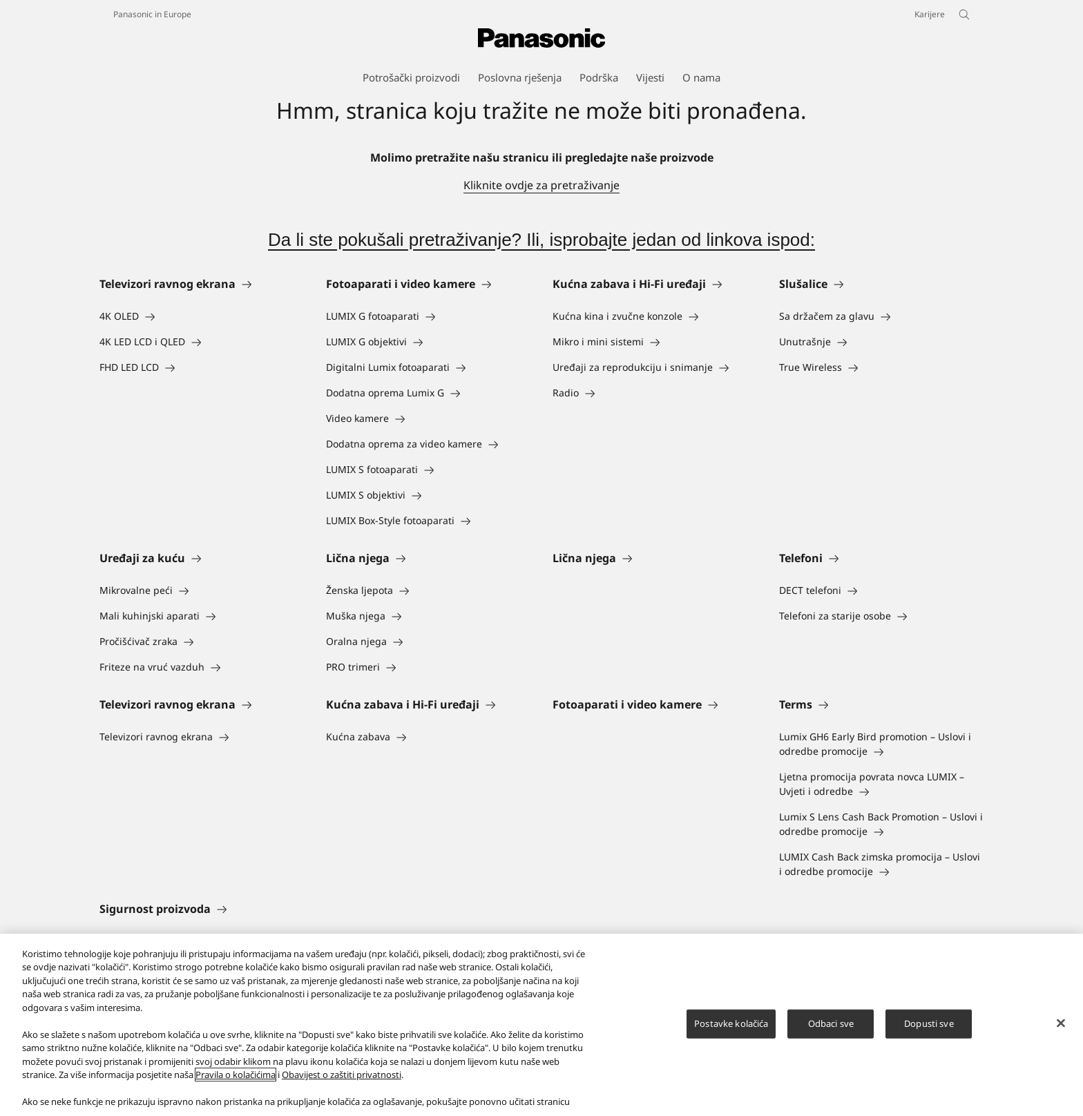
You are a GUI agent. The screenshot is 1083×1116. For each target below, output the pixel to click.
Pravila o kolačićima (235, 1076)
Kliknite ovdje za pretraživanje (541, 185)
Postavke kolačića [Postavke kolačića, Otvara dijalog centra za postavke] (731, 1025)
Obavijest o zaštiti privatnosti (341, 1076)
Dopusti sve (928, 1025)
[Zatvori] (1061, 1025)
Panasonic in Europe (152, 14)
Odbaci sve (831, 1025)
